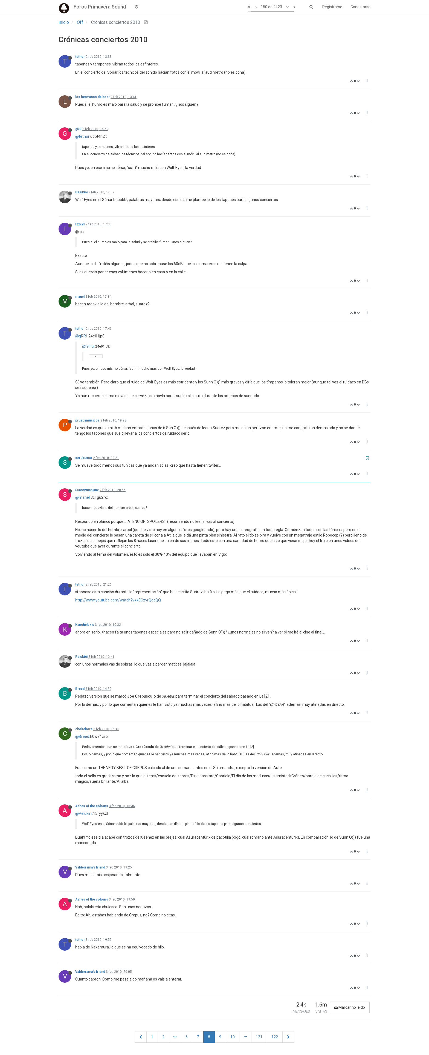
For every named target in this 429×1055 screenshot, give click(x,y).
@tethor (82, 136)
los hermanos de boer (92, 97)
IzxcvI (80, 224)
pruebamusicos (87, 420)
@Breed (82, 736)
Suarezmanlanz (87, 490)
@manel (82, 497)
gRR (78, 129)
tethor (80, 57)
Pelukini (81, 192)
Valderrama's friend (90, 867)
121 (259, 1037)
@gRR (80, 336)
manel (80, 297)
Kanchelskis (84, 625)
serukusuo (83, 458)
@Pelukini (83, 813)
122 (274, 1037)
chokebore (83, 729)
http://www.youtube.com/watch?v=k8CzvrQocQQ (118, 600)
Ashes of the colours (91, 806)
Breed (80, 689)
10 (232, 1037)
